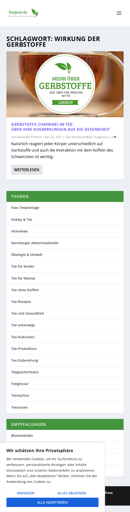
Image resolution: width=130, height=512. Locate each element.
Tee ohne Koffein (25, 290)
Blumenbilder (22, 435)
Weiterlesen (26, 169)
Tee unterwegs (23, 325)
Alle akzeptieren (52, 502)
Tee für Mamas (23, 278)
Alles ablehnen (71, 493)
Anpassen (25, 493)
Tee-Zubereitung (24, 360)
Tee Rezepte (21, 301)
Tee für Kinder (22, 266)
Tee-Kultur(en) (22, 337)
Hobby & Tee (21, 219)
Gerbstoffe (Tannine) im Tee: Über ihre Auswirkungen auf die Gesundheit (60, 127)
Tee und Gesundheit (78, 137)
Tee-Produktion (24, 348)
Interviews (19, 231)
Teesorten (19, 407)
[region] (52, 477)
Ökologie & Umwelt (26, 254)
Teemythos (20, 395)
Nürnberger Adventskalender (35, 243)
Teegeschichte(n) (24, 372)
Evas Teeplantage (25, 207)
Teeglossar (101, 137)
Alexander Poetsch (29, 137)
